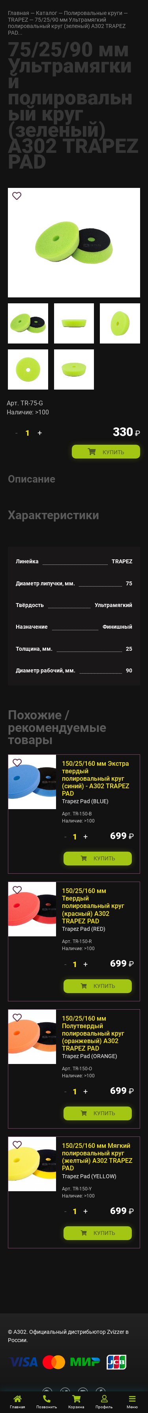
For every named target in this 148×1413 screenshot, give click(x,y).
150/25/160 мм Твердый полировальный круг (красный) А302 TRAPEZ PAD (93, 906)
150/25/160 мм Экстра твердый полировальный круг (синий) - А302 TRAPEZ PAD (95, 779)
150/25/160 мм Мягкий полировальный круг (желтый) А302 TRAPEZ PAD (97, 1157)
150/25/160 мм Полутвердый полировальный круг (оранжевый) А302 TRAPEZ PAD (93, 1034)
